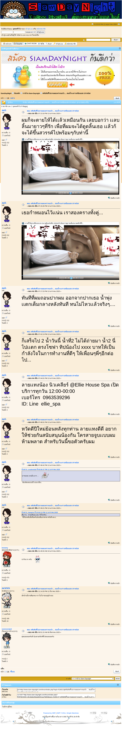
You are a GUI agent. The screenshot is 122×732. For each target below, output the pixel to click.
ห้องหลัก (17, 93)
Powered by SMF (49, 713)
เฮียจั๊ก (4, 110)
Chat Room (31, 43)
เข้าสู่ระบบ (29, 29)
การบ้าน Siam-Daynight (31, 93)
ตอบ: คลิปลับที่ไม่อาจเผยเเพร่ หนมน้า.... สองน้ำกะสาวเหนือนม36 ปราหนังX (53, 111)
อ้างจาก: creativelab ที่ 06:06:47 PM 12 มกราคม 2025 (41, 469)
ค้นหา (50, 44)
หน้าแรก (8, 44)
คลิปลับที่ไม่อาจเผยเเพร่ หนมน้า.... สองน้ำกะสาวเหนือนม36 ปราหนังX (67, 93)
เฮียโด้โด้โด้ (6, 588)
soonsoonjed (7, 629)
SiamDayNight (6, 93)
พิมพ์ (117, 98)
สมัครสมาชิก (41, 29)
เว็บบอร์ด (19, 44)
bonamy (5, 548)
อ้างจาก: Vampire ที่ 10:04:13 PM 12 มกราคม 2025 (40, 512)
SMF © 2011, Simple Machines (68, 713)
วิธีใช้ (42, 44)
